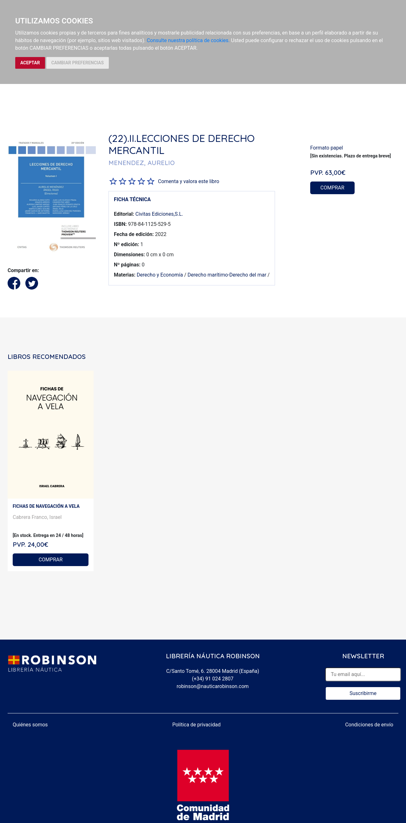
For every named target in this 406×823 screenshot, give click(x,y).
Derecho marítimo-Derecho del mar (226, 275)
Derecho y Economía (160, 275)
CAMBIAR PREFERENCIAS (77, 62)
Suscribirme (363, 693)
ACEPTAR (30, 62)
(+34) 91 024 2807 (212, 679)
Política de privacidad (196, 725)
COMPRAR (332, 188)
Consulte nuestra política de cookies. (188, 40)
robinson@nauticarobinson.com (213, 686)
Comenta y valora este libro (188, 181)
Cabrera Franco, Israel (37, 517)
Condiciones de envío (369, 725)
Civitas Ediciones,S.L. (159, 214)
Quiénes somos (30, 725)
